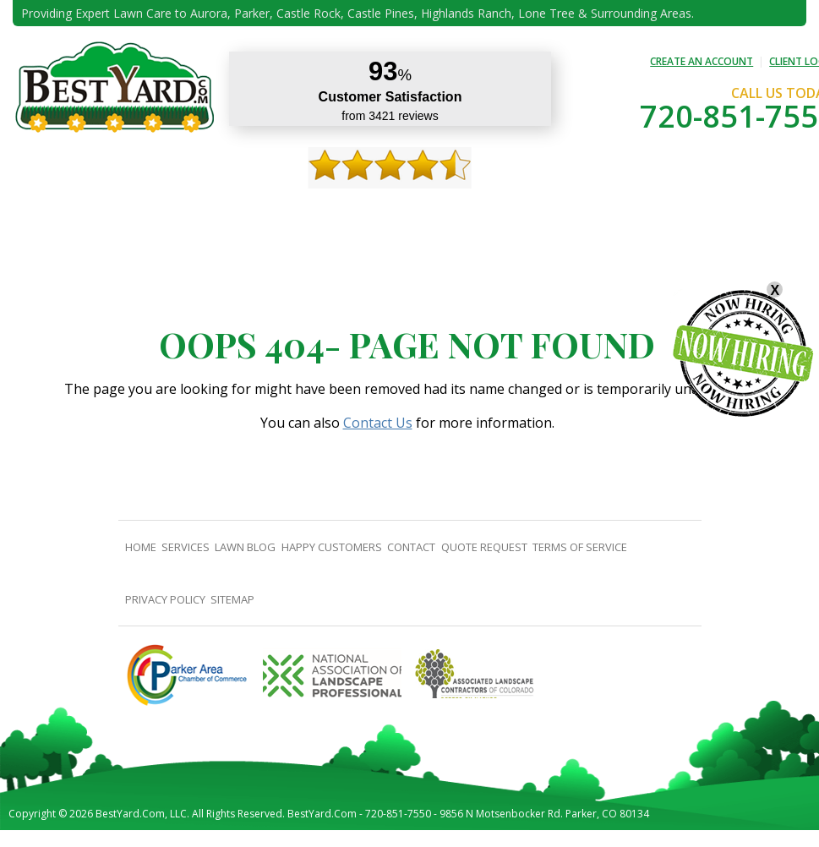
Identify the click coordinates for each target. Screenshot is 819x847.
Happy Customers (399, 212)
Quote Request (569, 212)
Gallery (315, 212)
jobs (756, 212)
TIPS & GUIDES (243, 212)
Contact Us (377, 422)
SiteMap (232, 599)
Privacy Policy (165, 599)
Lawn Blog (245, 547)
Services (171, 212)
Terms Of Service (579, 547)
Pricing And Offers (677, 212)
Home (51, 212)
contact (487, 212)
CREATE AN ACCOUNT (701, 61)
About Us (108, 212)
